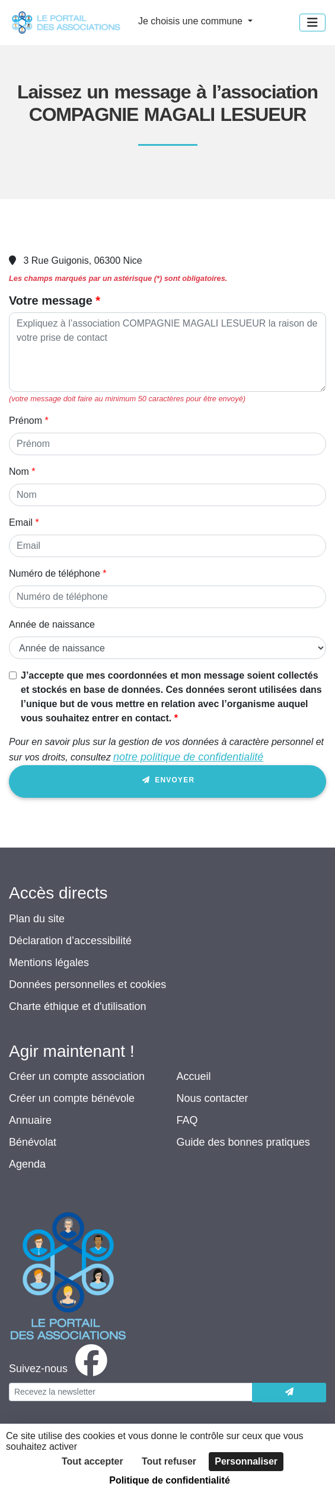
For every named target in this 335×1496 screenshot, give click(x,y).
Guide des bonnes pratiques (243, 1142)
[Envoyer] (289, 1392)
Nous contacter (212, 1098)
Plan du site (37, 919)
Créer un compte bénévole (72, 1098)
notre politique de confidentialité (188, 757)
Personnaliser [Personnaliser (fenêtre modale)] (246, 1461)
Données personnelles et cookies (87, 984)
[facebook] (60, 1368)
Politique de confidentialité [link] (169, 1480)
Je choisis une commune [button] (191, 21)
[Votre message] (167, 352)
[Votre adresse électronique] (131, 1392)
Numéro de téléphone (54, 573)
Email (21, 522)
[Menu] (312, 22)
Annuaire (30, 1120)
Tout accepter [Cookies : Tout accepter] (92, 1461)
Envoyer (168, 782)
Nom (19, 471)
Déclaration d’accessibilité (70, 941)
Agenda (27, 1164)
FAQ (187, 1120)
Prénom (25, 420)
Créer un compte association (77, 1076)
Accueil (194, 1076)
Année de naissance (52, 624)
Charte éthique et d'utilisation (77, 1006)
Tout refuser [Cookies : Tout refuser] (169, 1461)
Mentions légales (49, 962)
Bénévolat (32, 1142)
